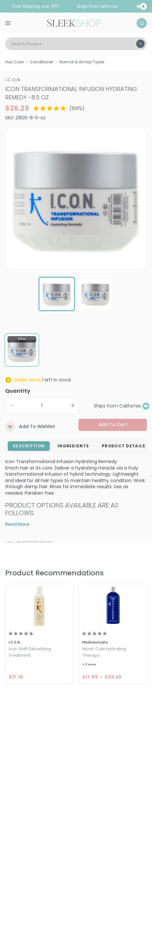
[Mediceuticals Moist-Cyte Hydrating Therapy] (113, 606)
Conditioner (41, 62)
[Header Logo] (74, 22)
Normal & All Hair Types (81, 62)
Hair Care (14, 62)
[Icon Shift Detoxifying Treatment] (39, 606)
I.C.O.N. (13, 80)
